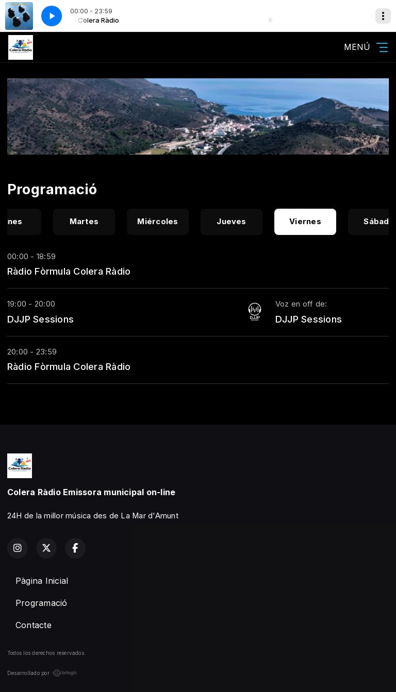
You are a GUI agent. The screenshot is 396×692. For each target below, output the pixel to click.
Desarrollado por (42, 673)
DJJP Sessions (40, 319)
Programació (41, 603)
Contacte (33, 625)
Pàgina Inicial (41, 581)
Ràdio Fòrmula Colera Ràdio (68, 271)
